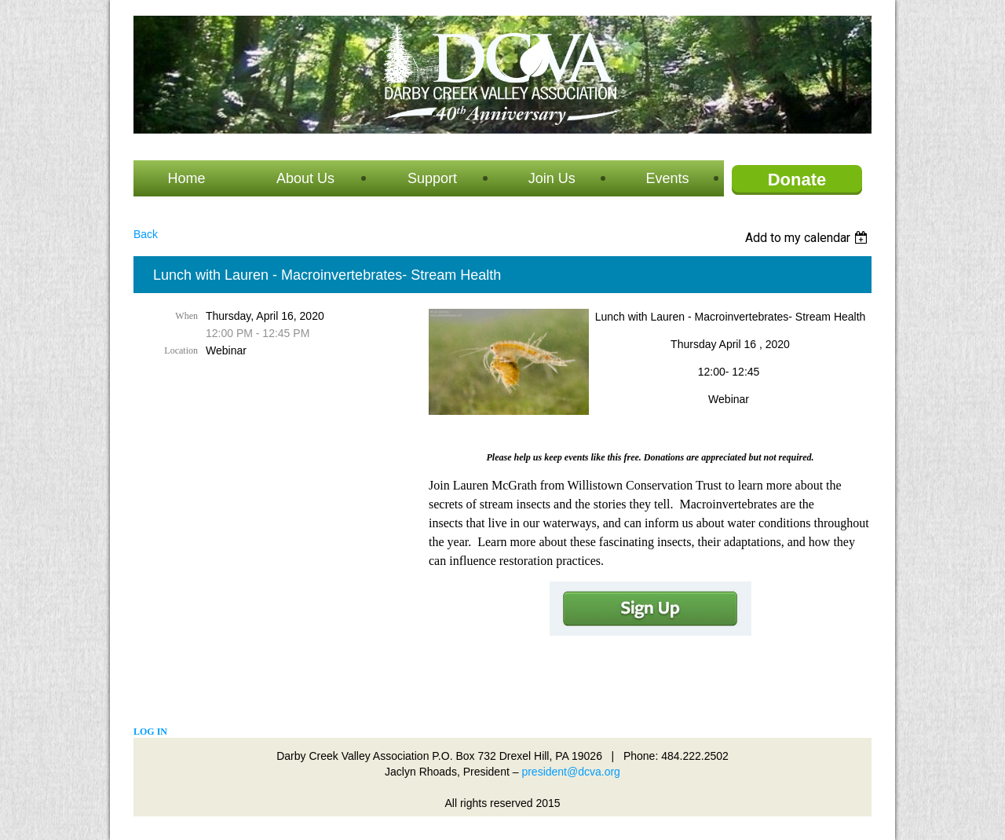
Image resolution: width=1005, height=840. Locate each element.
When (186, 315)
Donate (797, 179)
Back (145, 234)
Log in (150, 731)
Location (181, 350)
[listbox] (808, 238)
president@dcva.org (570, 771)
